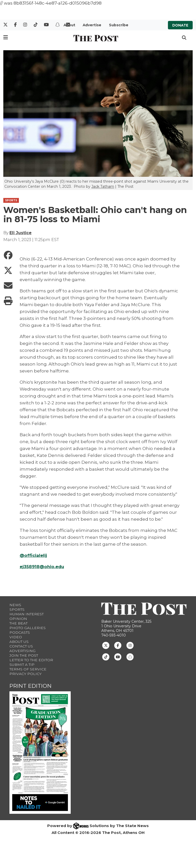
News (15, 605)
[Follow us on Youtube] (117, 656)
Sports (16, 609)
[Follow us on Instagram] (130, 645)
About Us (19, 641)
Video (15, 637)
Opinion (18, 618)
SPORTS (11, 200)
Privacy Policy (25, 673)
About (69, 25)
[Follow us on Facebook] (117, 645)
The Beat (18, 623)
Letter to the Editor (31, 660)
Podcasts (19, 632)
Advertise (92, 25)
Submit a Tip (21, 664)
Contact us (21, 646)
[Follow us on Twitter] (105, 645)
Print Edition (30, 686)
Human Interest (26, 614)
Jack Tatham (102, 186)
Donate (180, 25)
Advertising (22, 650)
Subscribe (118, 25)
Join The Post (23, 655)
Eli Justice (20, 232)
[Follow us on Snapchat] (130, 656)
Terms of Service (27, 669)
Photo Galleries (27, 628)
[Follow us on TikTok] (105, 656)
